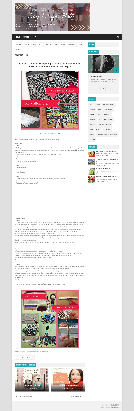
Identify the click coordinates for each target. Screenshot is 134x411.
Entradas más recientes (24, 396)
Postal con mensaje (108, 104)
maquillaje (92, 124)
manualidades (108, 119)
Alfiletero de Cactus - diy (103, 168)
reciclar (92, 134)
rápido (80, 44)
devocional (93, 119)
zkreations (109, 407)
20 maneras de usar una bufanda (106, 151)
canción (92, 114)
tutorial (18, 49)
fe (99, 119)
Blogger (116, 407)
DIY (35, 37)
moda (91, 129)
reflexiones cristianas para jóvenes (107, 134)
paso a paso (71, 44)
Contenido (27, 37)
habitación (48, 44)
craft (99, 114)
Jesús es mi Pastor (96, 76)
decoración (107, 114)
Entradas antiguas (77, 396)
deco (34, 44)
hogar (56, 44)
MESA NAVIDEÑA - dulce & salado (106, 177)
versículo (92, 139)
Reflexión (92, 109)
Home (18, 37)
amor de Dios (108, 109)
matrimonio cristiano (105, 124)
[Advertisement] (50, 201)
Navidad (97, 104)
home (63, 44)
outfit (97, 129)
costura (27, 44)
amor (99, 109)
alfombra (19, 44)
